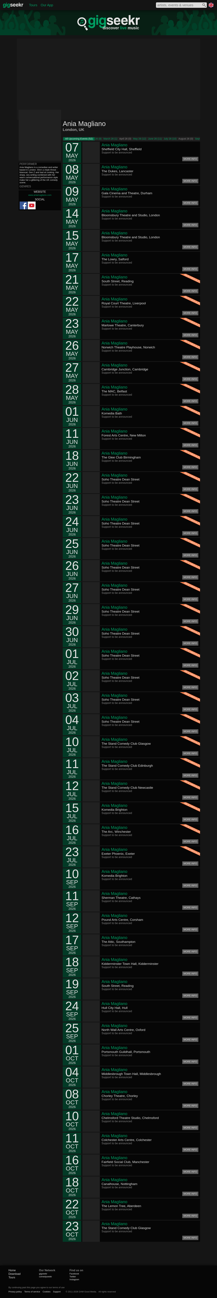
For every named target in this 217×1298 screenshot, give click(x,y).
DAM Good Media (87, 1291)
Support (57, 1291)
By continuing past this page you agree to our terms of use (36, 1287)
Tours (33, 5)
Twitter (73, 1276)
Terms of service (32, 1291)
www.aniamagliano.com (40, 195)
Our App (47, 5)
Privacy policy (15, 1291)
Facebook (74, 1273)
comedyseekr (45, 1276)
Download (14, 1273)
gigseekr (43, 1273)
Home (12, 1270)
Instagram (74, 1279)
